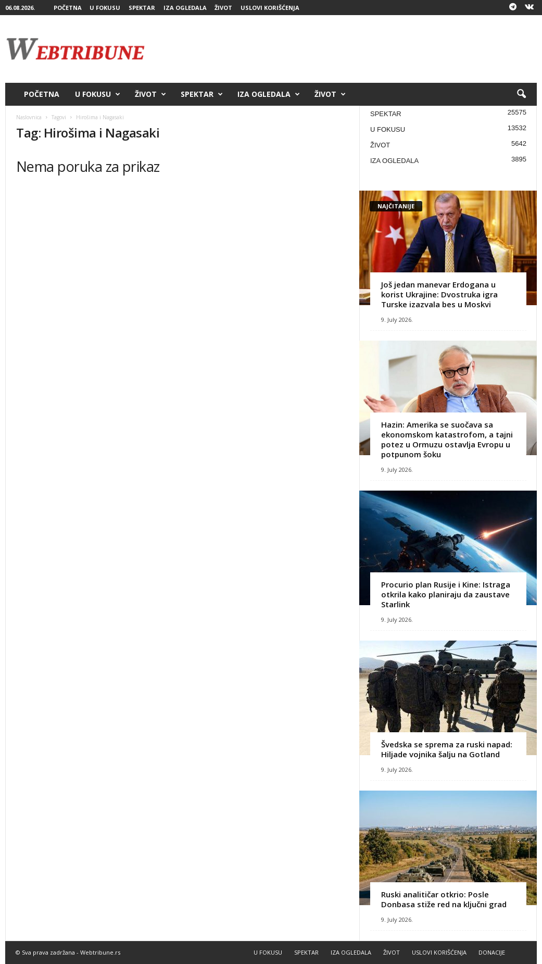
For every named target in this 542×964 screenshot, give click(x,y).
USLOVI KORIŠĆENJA (270, 7)
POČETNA (68, 7)
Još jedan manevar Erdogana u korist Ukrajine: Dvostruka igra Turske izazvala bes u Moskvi (439, 294)
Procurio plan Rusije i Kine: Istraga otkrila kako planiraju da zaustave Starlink (445, 594)
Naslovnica (29, 117)
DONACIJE (491, 952)
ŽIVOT (223, 7)
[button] (521, 94)
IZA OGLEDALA (185, 7)
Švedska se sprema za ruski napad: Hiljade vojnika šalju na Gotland (446, 749)
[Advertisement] (347, 49)
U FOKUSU (105, 7)
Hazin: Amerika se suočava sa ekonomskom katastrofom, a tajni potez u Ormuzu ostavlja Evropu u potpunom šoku (447, 439)
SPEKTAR (142, 7)
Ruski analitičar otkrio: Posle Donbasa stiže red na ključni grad (444, 899)
